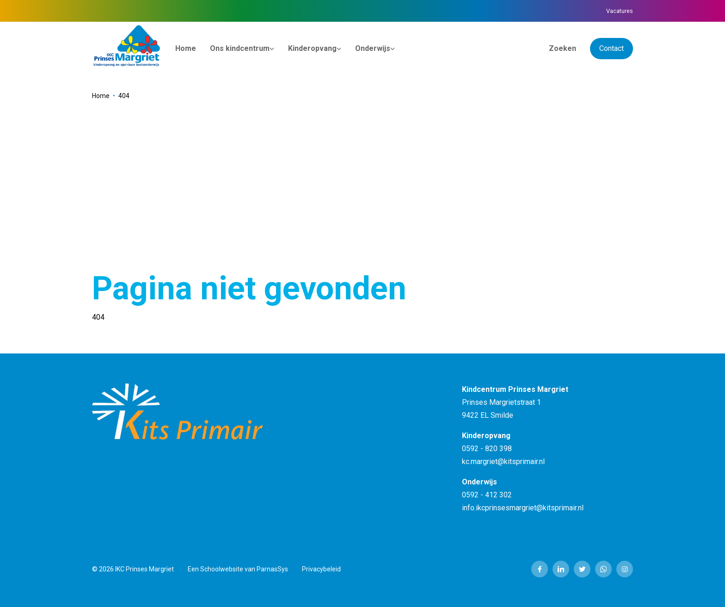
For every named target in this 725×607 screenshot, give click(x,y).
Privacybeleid (321, 569)
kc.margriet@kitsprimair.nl (503, 461)
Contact (611, 48)
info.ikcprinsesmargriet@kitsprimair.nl (523, 507)
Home (101, 95)
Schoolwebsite (221, 569)
